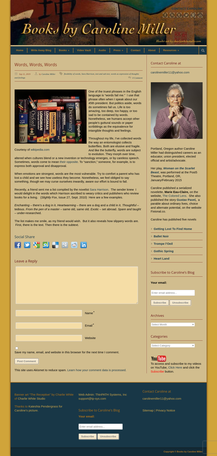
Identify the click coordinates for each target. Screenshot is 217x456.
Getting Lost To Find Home (173, 229)
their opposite (69, 162)
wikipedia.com (40, 149)
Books (64, 50)
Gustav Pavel (186, 199)
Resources (171, 50)
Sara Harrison (88, 74)
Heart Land (161, 258)
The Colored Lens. (174, 195)
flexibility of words (72, 74)
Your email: (159, 282)
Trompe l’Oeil (163, 243)
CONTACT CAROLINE (187, 8)
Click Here (175, 367)
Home (19, 50)
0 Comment (137, 78)
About (152, 50)
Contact (135, 50)
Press (118, 50)
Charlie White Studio (31, 398)
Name (89, 313)
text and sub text (102, 74)
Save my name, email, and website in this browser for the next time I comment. (67, 352)
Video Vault (84, 50)
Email (89, 325)
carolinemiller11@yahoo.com (170, 72)
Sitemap (148, 410)
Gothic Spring (164, 251)
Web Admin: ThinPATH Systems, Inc (103, 394)
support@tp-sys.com (92, 398)
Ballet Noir (161, 236)
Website (90, 338)
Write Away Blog (41, 50)
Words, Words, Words (36, 64)
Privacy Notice (165, 410)
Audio (102, 50)
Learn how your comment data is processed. (96, 370)
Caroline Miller (48, 74)
